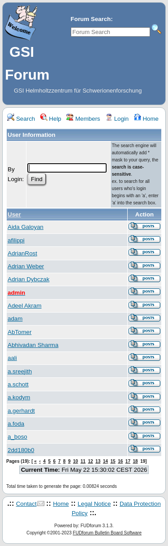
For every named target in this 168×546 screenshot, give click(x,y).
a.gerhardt (21, 410)
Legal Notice (94, 503)
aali (12, 358)
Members (83, 118)
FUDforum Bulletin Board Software (107, 532)
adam (15, 318)
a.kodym (19, 397)
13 (97, 461)
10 (75, 461)
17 (127, 461)
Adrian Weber (26, 266)
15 (112, 461)
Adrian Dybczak (28, 279)
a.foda (16, 423)
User (14, 214)
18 (135, 461)
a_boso (17, 436)
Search (21, 118)
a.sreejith (20, 371)
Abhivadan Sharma (33, 345)
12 (90, 461)
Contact (26, 503)
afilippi (16, 240)
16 (120, 461)
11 (83, 461)
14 (105, 461)
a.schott (18, 384)
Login (117, 118)
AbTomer (19, 332)
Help (50, 118)
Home (146, 118)
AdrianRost (22, 253)
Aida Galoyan (25, 227)
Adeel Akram (25, 305)
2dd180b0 (21, 450)
